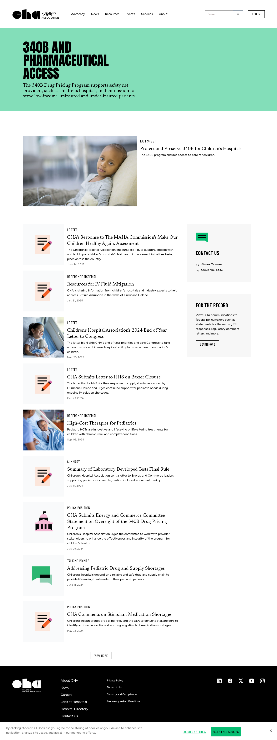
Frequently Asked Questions (123, 701)
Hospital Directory (74, 709)
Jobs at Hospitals (74, 702)
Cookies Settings (194, 734)
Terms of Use (114, 687)
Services (147, 14)
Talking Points (78, 560)
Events (130, 14)
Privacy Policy (115, 680)
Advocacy (78, 14)
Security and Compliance (122, 694)
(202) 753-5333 (212, 269)
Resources (112, 14)
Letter (72, 229)
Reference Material (82, 276)
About (163, 14)
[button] (238, 14)
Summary (73, 461)
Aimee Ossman (211, 264)
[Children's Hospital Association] (26, 685)
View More (101, 655)
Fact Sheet (148, 141)
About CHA (69, 680)
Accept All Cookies (226, 734)
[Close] (271, 733)
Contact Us (69, 716)
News (95, 14)
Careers (66, 695)
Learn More (207, 344)
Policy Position (78, 507)
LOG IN (256, 14)
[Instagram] (219, 681)
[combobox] (220, 14)
